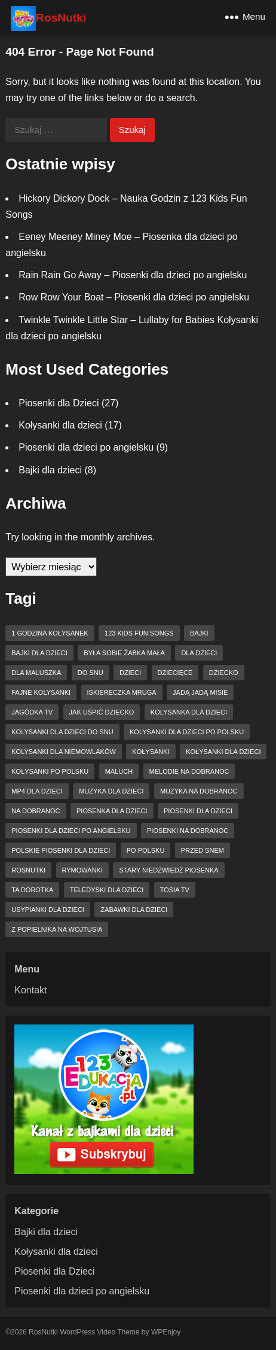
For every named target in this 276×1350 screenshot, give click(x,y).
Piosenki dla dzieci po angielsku (86, 447)
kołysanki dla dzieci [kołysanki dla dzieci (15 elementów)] (223, 751)
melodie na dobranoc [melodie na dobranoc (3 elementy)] (189, 771)
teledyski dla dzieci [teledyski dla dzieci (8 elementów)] (106, 889)
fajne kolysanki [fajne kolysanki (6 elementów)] (40, 692)
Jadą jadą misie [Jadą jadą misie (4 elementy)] (200, 692)
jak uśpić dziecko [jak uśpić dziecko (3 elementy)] (101, 712)
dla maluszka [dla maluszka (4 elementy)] (36, 672)
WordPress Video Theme (99, 1332)
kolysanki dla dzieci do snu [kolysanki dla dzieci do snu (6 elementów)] (62, 731)
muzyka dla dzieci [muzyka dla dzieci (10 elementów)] (111, 791)
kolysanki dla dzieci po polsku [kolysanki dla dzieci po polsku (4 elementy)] (187, 731)
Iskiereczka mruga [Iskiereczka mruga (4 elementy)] (122, 692)
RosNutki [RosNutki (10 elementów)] (28, 870)
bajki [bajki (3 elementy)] (199, 633)
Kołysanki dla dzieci (60, 425)
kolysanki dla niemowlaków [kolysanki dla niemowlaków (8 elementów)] (63, 751)
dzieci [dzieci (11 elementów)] (130, 672)
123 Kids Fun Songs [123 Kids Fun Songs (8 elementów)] (139, 633)
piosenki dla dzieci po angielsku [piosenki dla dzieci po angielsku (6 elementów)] (70, 830)
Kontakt (30, 990)
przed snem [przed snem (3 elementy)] (202, 850)
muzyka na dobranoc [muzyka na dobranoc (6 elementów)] (199, 791)
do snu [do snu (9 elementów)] (90, 672)
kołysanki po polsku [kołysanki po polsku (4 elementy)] (49, 771)
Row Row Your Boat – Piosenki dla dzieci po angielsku (134, 297)
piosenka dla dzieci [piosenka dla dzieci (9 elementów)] (112, 810)
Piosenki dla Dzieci (59, 403)
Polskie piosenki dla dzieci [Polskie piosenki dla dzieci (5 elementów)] (60, 850)
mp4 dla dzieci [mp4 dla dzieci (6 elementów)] (37, 791)
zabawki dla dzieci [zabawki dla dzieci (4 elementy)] (133, 909)
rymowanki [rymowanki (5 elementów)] (82, 870)
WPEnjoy (165, 1332)
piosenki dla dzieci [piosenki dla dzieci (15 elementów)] (198, 810)
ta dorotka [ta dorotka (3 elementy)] (32, 889)
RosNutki (61, 17)
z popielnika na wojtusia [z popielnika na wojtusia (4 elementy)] (56, 929)
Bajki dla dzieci (50, 470)
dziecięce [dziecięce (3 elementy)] (175, 672)
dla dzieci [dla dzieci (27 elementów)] (199, 652)
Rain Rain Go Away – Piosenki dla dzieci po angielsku (133, 275)
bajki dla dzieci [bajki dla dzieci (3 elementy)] (39, 652)
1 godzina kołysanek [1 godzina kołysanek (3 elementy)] (49, 633)
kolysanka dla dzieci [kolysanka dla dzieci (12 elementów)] (189, 712)
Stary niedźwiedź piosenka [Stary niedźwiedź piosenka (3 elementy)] (168, 870)
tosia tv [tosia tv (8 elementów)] (174, 889)
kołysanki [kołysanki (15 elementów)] (150, 751)
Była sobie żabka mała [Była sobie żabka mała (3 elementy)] (124, 652)
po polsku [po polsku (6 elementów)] (146, 850)
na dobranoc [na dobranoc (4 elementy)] (35, 810)
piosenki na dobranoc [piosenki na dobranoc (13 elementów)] (187, 830)
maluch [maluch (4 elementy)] (119, 771)
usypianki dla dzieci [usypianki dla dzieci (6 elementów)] (47, 909)
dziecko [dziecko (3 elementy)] (223, 672)
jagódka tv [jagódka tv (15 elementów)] (32, 712)
